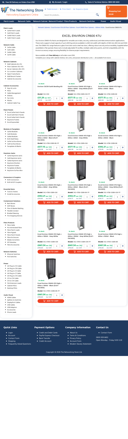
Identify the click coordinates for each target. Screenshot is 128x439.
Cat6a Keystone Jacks (14, 160)
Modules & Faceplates (12, 129)
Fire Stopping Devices (14, 216)
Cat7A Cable (11, 55)
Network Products (56, 21)
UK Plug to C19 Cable (14, 268)
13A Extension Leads (14, 283)
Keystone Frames (13, 120)
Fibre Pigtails (11, 232)
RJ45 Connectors (13, 180)
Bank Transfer (44, 338)
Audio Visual (115, 21)
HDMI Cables (11, 297)
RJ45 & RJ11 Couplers (14, 182)
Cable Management (14, 93)
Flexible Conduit (12, 211)
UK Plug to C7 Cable (14, 273)
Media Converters (13, 240)
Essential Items (9, 189)
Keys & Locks (11, 88)
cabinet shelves (59, 58)
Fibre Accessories (13, 245)
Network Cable (24, 21)
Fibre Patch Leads (13, 230)
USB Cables (11, 305)
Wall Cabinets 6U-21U (14, 64)
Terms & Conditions (78, 335)
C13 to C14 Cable (12, 278)
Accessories (11, 310)
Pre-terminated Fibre (14, 227)
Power (103, 21)
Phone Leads (11, 312)
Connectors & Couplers (12, 177)
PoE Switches (12, 256)
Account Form (75, 341)
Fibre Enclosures (13, 237)
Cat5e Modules (12, 131)
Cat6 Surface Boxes (14, 144)
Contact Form (13, 338)
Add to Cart (52, 104)
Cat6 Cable (11, 50)
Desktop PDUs (12, 288)
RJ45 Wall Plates (12, 139)
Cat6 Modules (12, 134)
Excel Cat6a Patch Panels (16, 117)
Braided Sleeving (13, 213)
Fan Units (10, 98)
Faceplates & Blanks (14, 146)
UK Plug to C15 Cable (14, 276)
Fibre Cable (11, 225)
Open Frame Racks (13, 74)
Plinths (9, 100)
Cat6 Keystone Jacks (14, 158)
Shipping (11, 341)
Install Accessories (13, 194)
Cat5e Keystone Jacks (14, 155)
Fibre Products (70, 21)
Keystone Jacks (9, 153)
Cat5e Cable (11, 47)
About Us (73, 332)
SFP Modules (11, 242)
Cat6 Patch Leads (13, 33)
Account (11, 335)
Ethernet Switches (13, 254)
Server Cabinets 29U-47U (15, 69)
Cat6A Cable (11, 52)
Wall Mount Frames (14, 76)
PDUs (9, 90)
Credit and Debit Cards (48, 332)
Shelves (9, 95)
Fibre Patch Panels (13, 235)
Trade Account (51, 9)
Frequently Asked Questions (19, 344)
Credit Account (45, 341)
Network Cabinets (40, 21)
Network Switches (87, 21)
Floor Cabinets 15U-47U (15, 66)
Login (10, 332)
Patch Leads (9, 21)
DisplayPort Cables (13, 302)
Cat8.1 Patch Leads (13, 38)
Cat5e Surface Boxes (14, 141)
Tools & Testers (12, 191)
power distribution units (84, 58)
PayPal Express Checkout (49, 335)
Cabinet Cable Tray (13, 103)
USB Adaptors (12, 307)
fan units (69, 58)
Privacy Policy (75, 338)
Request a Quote (80, 9)
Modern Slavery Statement (80, 344)
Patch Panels (8, 110)
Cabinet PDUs (12, 285)
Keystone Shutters (13, 163)
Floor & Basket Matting (15, 208)
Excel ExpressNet (13, 122)
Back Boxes (11, 203)
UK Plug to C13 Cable (14, 266)
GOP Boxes (11, 206)
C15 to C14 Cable (12, 281)
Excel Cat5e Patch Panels (16, 112)
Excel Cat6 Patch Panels (15, 115)
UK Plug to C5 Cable (14, 271)
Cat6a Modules (12, 136)
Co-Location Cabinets (14, 71)
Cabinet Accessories (14, 79)
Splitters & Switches (14, 300)
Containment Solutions (12, 201)
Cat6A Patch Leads (13, 35)
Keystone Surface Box (15, 170)
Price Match (65, 9)
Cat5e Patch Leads (13, 30)
